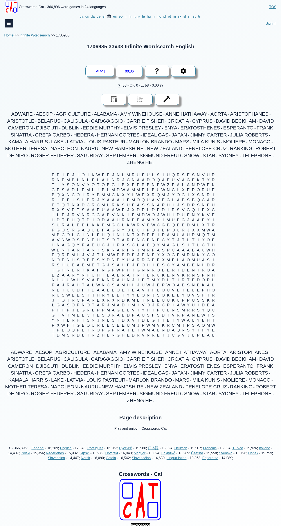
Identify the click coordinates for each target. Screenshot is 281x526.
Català (111, 458)
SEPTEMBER (121, 155)
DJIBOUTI (47, 128)
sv (194, 16)
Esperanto (210, 458)
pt (169, 16)
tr (199, 16)
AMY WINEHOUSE (141, 114)
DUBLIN (70, 128)
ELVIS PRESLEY (142, 128)
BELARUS (49, 121)
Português (95, 448)
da (93, 16)
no (159, 16)
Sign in (271, 23)
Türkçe (237, 448)
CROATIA (178, 121)
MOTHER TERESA (26, 148)
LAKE (57, 141)
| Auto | (99, 71)
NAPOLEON (64, 148)
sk (179, 16)
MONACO (259, 141)
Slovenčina (56, 458)
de (99, 16)
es (115, 16)
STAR (209, 155)
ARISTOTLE (20, 121)
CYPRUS (202, 121)
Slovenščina (141, 458)
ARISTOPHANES (249, 114)
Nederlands (55, 453)
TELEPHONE (257, 155)
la (143, 16)
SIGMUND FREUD (160, 155)
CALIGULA (76, 121)
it (134, 16)
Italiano (264, 448)
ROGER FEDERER (52, 155)
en (109, 16)
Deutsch (180, 448)
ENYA (170, 128)
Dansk (253, 453)
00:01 (129, 71)
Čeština (197, 453)
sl (184, 16)
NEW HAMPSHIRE (122, 148)
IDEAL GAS (155, 135)
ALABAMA (105, 114)
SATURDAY (90, 155)
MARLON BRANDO (150, 141)
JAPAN (179, 135)
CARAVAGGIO (107, 121)
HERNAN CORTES (118, 135)
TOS (272, 7)
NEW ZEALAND (164, 148)
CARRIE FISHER (145, 121)
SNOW (192, 155)
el (104, 16)
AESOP (44, 114)
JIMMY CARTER (208, 135)
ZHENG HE (139, 162)
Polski (25, 453)
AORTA (219, 114)
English (65, 448)
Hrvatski (111, 453)
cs (87, 16)
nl (154, 16)
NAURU (90, 148)
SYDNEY (228, 155)
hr (130, 16)
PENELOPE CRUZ (206, 148)
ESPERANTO (238, 128)
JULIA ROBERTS (249, 135)
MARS (182, 141)
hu (149, 16)
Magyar (139, 453)
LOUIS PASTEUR (106, 141)
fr (126, 16)
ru (174, 16)
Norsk (85, 458)
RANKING (241, 148)
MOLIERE (234, 141)
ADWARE (21, 114)
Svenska (225, 453)
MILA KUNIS (206, 141)
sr (189, 16)
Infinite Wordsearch (35, 35)
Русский (125, 448)
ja (138, 16)
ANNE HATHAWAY (186, 114)
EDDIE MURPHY (102, 128)
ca (81, 16)
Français (209, 448)
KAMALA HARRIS (28, 141)
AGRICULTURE (73, 114)
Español (37, 448)
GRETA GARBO (52, 135)
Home (9, 35)
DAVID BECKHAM (236, 121)
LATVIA (75, 141)
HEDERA (83, 135)
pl (164, 16)
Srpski (84, 453)
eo (121, 16)
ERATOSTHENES (200, 128)
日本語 (153, 448)
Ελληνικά (168, 453)
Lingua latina (177, 458)
